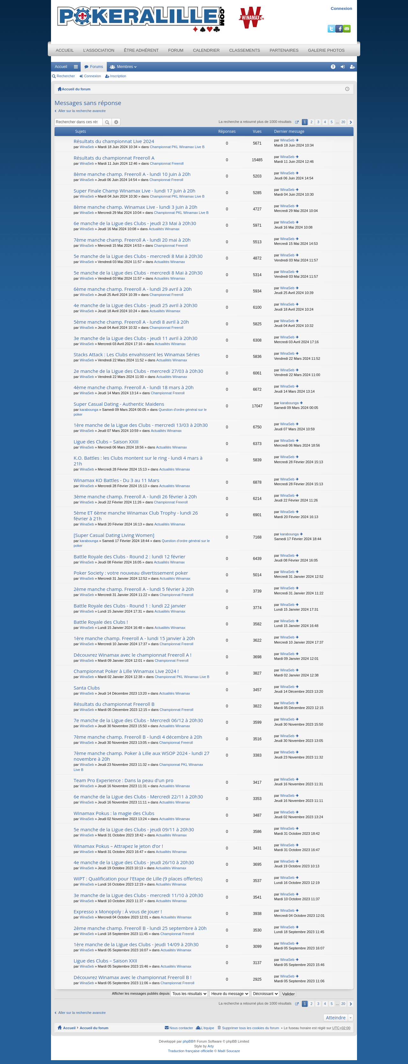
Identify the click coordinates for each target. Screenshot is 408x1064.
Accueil (65, 50)
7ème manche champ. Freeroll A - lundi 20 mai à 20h (132, 240)
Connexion (341, 8)
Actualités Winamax (164, 229)
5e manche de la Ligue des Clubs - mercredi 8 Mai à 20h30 (138, 256)
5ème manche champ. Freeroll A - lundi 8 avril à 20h (131, 322)
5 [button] (332, 122)
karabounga (89, 409)
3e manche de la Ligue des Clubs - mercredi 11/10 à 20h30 (138, 895)
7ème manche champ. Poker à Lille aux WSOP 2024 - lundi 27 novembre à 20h (141, 756)
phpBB (188, 1041)
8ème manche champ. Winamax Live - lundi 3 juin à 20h (135, 207)
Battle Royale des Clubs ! (101, 622)
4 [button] (325, 122)
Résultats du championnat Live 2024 (114, 141)
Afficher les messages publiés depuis (160, 993)
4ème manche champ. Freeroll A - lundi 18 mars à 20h (133, 387)
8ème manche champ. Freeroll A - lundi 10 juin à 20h (132, 174)
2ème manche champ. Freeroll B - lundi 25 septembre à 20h (140, 928)
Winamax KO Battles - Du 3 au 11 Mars (116, 480)
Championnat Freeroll (167, 163)
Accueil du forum (76, 89)
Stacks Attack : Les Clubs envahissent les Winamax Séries (137, 354)
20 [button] (343, 122)
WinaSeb (87, 147)
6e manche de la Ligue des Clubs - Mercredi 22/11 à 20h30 (138, 797)
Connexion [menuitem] (344, 68)
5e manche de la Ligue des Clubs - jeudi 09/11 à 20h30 (134, 829)
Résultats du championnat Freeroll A (114, 158)
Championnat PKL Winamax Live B (177, 147)
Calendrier (206, 50)
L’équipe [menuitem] (207, 1028)
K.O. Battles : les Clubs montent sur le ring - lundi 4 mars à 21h (138, 461)
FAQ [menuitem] (335, 68)
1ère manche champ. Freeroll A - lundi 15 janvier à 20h (134, 638)
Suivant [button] (350, 122)
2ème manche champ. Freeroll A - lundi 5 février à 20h (134, 589)
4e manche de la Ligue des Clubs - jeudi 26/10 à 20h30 (134, 862)
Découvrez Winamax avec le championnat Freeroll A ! (133, 655)
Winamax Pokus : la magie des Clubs (114, 813)
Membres (125, 66)
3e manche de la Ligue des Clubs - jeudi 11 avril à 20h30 (135, 338)
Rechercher (66, 76)
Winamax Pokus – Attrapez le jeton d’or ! (118, 846)
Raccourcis (77, 68)
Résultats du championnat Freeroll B (114, 704)
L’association (98, 50)
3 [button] (318, 122)
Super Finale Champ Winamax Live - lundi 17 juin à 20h (134, 191)
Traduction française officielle (190, 1051)
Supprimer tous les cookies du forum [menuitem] (250, 1028)
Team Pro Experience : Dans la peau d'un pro (123, 780)
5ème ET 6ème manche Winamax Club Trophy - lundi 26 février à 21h (136, 516)
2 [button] (311, 122)
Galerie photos (326, 50)
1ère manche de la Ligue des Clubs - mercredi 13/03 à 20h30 (141, 425)
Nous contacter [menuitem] (181, 1028)
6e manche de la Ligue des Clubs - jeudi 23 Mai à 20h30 (135, 223)
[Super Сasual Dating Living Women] (114, 535)
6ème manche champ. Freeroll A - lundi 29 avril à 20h (133, 289)
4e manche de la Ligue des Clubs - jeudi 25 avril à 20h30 (135, 305)
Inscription (118, 76)
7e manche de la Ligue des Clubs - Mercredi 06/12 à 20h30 (138, 720)
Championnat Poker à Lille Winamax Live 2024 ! (126, 671)
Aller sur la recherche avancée (82, 111)
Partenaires (284, 50)
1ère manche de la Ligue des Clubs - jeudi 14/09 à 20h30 (136, 944)
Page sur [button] (296, 122)
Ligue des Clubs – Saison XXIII (106, 442)
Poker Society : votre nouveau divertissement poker (131, 573)
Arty (211, 1046)
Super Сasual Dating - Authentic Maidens (119, 404)
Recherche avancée (116, 122)
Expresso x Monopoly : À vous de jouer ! (118, 912)
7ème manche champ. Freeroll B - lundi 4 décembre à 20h (138, 737)
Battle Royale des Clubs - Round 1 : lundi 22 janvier (130, 606)
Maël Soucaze (229, 1051)
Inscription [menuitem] (353, 68)
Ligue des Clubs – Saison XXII (105, 961)
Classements (244, 50)
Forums (96, 66)
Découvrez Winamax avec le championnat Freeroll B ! (133, 977)
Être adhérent (141, 50)
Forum (176, 50)
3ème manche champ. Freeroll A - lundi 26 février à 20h (135, 497)
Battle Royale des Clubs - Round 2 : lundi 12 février (130, 557)
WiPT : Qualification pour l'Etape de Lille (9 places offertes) (138, 879)
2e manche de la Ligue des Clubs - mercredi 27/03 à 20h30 (138, 371)
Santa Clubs (87, 688)
